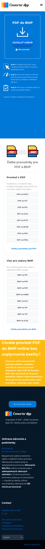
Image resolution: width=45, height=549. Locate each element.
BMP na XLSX (22, 321)
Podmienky (7, 448)
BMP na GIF (22, 308)
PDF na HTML (22, 240)
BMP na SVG (22, 301)
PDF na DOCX (22, 194)
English (6, 537)
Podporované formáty (12, 529)
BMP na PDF (22, 288)
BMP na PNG (22, 281)
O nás (4, 513)
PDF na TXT (22, 201)
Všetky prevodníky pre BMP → (24, 329)
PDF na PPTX (22, 220)
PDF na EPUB (22, 227)
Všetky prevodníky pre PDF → (24, 249)
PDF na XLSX (22, 214)
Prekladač (6, 523)
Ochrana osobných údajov (14, 451)
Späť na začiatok (32, 544)
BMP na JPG (22, 275)
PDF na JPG (22, 207)
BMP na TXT (23, 314)
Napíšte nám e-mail (11, 510)
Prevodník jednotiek (11, 520)
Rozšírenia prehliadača (12, 526)
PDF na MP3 (22, 233)
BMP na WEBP (22, 295)
